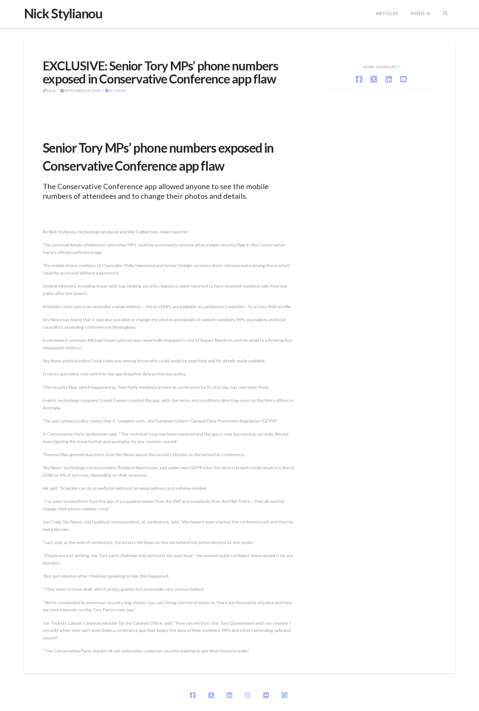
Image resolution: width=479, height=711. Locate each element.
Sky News (115, 90)
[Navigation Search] (445, 14)
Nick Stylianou (63, 13)
